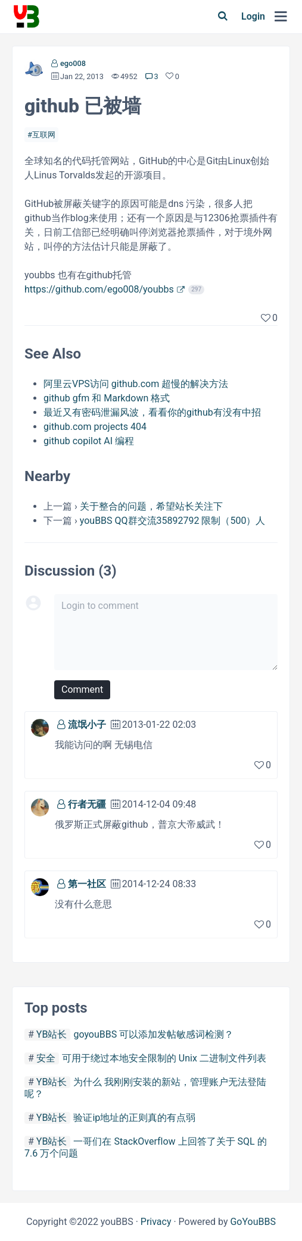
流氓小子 (87, 724)
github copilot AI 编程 (88, 441)
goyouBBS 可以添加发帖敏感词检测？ (153, 1034)
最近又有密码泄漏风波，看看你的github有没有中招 (152, 412)
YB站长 (51, 1034)
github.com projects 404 (95, 426)
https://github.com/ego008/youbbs (99, 289)
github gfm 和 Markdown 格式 (106, 398)
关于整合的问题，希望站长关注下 (151, 506)
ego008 (73, 63)
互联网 (43, 134)
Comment (82, 689)
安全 (45, 1058)
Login (253, 16)
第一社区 (87, 884)
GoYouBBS (253, 1221)
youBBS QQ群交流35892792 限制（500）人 (173, 520)
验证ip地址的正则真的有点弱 (134, 1117)
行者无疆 (87, 804)
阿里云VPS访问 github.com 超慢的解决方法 (135, 383)
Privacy (156, 1221)
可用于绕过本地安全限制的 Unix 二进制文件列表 (164, 1058)
